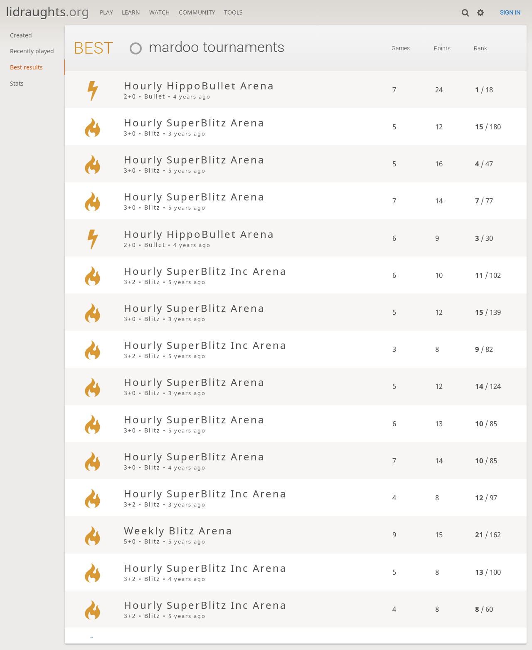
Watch (159, 12)
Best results (26, 67)
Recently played (32, 51)
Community (197, 12)
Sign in (510, 12)
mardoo (161, 47)
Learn (131, 12)
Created (21, 35)
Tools (233, 12)
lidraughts (47, 11)
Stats (17, 83)
